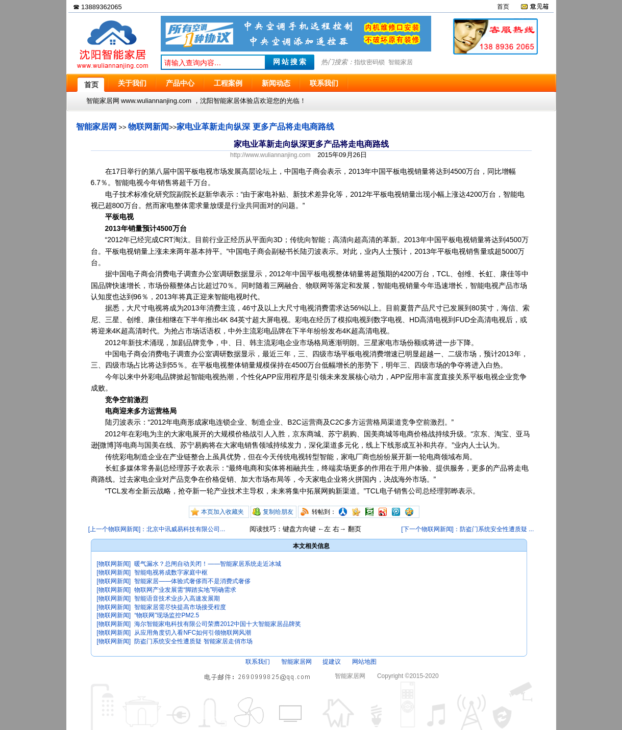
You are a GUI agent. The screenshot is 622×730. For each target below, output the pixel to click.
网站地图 (364, 661)
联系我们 (257, 661)
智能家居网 (96, 126)
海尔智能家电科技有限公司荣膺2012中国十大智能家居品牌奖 (217, 624)
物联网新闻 (148, 126)
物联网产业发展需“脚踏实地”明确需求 (185, 589)
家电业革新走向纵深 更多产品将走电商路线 (255, 126)
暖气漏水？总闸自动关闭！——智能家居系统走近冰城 (207, 563)
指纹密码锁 (369, 62)
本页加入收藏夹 (222, 511)
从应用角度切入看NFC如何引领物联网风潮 (192, 632)
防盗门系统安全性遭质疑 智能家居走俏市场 (193, 641)
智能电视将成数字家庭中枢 (171, 572)
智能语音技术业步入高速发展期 (177, 598)
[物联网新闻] (114, 563)
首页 (503, 6)
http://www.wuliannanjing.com (270, 155)
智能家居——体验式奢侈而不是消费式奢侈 (192, 581)
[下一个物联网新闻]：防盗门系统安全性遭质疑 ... (467, 529)
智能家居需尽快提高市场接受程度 (180, 607)
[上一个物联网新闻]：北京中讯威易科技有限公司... (157, 529)
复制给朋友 (278, 511)
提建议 (331, 661)
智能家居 (400, 62)
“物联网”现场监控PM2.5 (166, 615)
